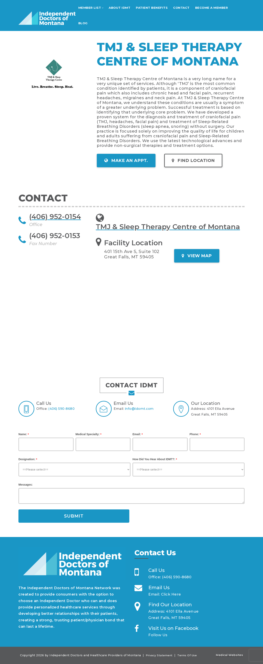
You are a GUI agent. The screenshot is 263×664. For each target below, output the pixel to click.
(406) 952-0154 (55, 216)
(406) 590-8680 (61, 409)
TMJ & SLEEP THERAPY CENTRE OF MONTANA (169, 54)
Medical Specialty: (88, 434)
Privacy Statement (159, 655)
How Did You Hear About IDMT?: (153, 459)
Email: (136, 434)
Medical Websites (229, 655)
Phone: (194, 434)
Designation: (26, 459)
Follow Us (157, 635)
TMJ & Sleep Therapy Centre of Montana (168, 226)
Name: (22, 434)
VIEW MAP (197, 255)
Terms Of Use (187, 655)
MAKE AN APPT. (126, 160)
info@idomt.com (139, 409)
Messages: (25, 484)
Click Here (171, 594)
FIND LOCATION (193, 160)
